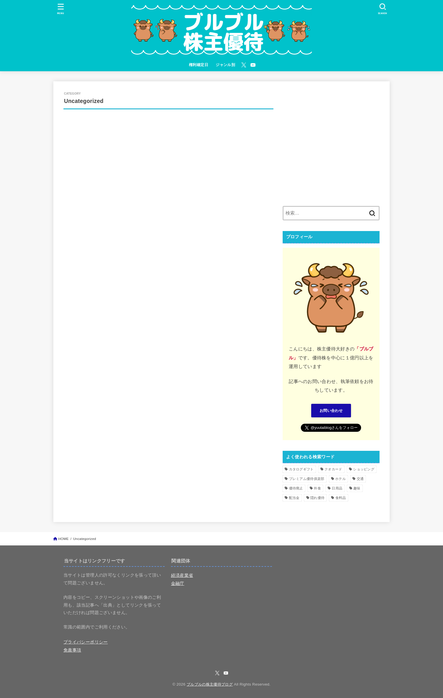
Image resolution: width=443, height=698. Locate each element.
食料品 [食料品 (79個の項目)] (340, 498)
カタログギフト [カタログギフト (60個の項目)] (301, 469)
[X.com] (243, 64)
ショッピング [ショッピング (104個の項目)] (363, 469)
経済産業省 (182, 575)
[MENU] (60, 9)
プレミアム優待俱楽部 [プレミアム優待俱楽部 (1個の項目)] (306, 479)
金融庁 (177, 583)
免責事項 (72, 650)
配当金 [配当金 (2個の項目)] (294, 498)
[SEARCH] (382, 9)
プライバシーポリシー (85, 642)
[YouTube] (253, 64)
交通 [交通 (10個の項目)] (360, 479)
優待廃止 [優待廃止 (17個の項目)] (296, 488)
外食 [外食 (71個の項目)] (317, 488)
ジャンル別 (225, 65)
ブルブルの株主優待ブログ (210, 684)
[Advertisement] (331, 147)
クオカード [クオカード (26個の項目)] (333, 469)
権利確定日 (198, 65)
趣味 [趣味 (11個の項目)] (357, 488)
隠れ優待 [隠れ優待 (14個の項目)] (317, 498)
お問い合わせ (331, 410)
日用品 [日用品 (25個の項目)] (337, 488)
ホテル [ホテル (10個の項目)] (340, 479)
